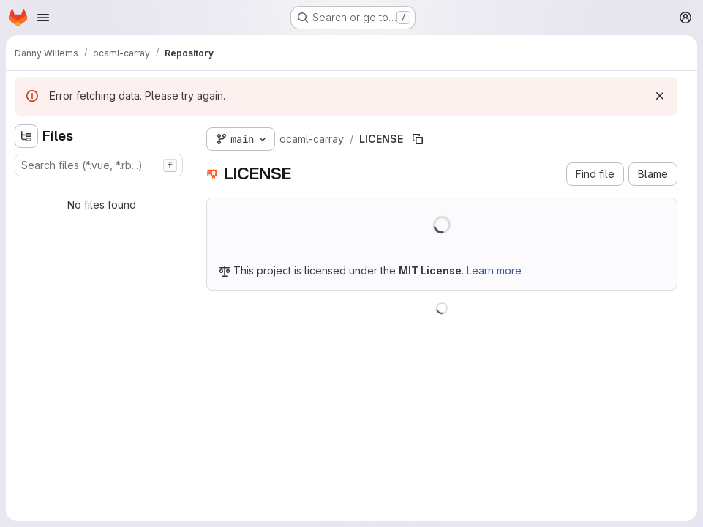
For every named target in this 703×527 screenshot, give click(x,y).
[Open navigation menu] (43, 17)
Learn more (494, 270)
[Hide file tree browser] (26, 136)
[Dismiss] (660, 96)
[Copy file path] (417, 139)
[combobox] (99, 165)
